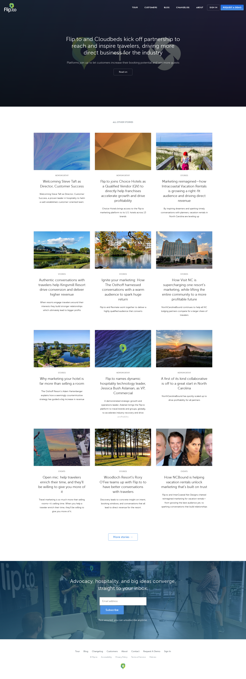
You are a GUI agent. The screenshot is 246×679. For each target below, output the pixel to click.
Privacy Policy (121, 657)
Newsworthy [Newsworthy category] (62, 175)
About (199, 7)
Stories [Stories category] (184, 175)
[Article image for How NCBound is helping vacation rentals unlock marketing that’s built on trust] (184, 447)
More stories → (123, 537)
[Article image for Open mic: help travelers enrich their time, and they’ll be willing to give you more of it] (62, 447)
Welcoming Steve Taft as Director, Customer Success (62, 184)
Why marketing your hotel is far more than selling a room (62, 381)
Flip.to (10, 8)
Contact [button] (135, 651)
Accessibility (106, 657)
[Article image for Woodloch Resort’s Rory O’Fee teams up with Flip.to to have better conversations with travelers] (123, 447)
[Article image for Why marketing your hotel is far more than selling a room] (62, 348)
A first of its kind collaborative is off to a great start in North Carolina (184, 383)
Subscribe (112, 610)
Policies (153, 657)
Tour (135, 7)
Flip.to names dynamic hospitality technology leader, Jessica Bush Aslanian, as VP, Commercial (123, 386)
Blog (166, 7)
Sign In (213, 7)
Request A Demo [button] (232, 7)
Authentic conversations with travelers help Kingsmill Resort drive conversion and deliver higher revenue (61, 287)
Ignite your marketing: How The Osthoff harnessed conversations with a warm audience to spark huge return (123, 289)
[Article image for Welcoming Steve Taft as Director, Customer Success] (62, 151)
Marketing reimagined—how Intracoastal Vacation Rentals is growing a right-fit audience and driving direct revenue (184, 191)
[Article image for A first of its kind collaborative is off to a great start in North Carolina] (184, 348)
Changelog (182, 7)
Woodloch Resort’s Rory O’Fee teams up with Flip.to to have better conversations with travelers (123, 484)
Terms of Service (138, 657)
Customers (150, 7)
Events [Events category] (61, 471)
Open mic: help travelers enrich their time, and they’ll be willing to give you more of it (61, 484)
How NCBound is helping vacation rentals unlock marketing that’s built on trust (184, 482)
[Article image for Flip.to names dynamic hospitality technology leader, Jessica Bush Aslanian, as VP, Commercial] (123, 348)
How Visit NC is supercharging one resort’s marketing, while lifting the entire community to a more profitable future (184, 289)
